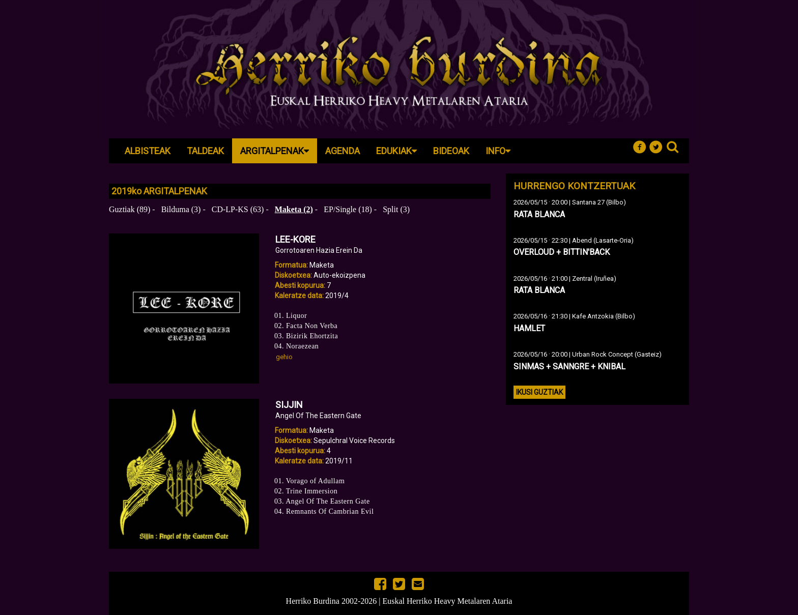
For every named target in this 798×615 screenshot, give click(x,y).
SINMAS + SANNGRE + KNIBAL (569, 366)
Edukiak (396, 150)
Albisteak (147, 150)
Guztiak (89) (129, 209)
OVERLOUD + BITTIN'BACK (562, 252)
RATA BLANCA (539, 214)
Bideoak (451, 150)
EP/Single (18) (348, 209)
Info (498, 150)
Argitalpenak (274, 150)
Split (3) (396, 209)
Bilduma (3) (181, 209)
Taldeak (205, 150)
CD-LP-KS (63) (238, 209)
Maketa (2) (294, 209)
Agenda (342, 150)
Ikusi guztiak (539, 392)
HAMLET (529, 328)
